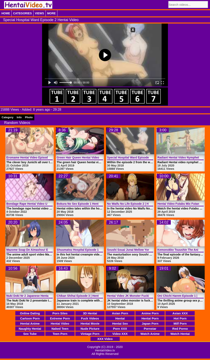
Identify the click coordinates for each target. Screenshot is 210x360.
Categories (22, 13)
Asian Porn (120, 313)
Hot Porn (180, 318)
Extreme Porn (60, 318)
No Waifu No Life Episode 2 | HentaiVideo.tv (136, 203)
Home (5, 13)
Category (7, 117)
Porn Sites (59, 313)
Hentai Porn (150, 318)
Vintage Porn (89, 333)
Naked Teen (59, 328)
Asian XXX (180, 313)
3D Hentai (90, 313)
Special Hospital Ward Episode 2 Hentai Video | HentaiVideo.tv (149, 157)
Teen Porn (59, 333)
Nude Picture (89, 328)
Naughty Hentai (30, 328)
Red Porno (180, 328)
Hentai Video (60, 323)
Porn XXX (120, 328)
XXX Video (105, 339)
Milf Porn (180, 323)
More (51, 13)
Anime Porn (150, 313)
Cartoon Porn (30, 318)
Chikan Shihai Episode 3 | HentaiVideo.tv (84, 295)
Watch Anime (150, 333)
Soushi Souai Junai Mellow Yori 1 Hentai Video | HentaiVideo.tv (149, 249)
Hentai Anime (30, 323)
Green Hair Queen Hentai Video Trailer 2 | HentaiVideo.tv (95, 157)
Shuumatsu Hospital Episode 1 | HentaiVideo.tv (89, 249)
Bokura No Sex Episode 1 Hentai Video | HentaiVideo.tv (94, 203)
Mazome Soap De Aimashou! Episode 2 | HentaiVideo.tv (44, 249)
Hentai (120, 318)
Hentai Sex (120, 323)
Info (19, 117)
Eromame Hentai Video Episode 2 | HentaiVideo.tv (40, 157)
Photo (29, 117)
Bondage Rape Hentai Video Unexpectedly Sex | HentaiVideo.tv (49, 203)
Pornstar (150, 328)
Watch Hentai (180, 333)
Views (39, 13)
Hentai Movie (89, 323)
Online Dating (30, 313)
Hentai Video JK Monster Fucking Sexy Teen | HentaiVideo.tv (148, 295)
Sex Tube (30, 333)
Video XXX (120, 333)
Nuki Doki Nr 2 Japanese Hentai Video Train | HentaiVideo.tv (47, 295)
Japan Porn (150, 323)
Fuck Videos (90, 318)
